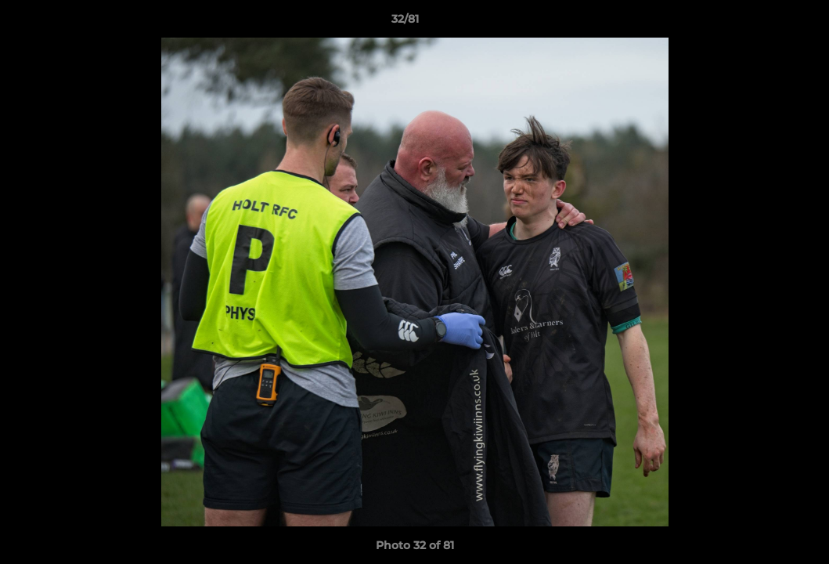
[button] (763, 23)
